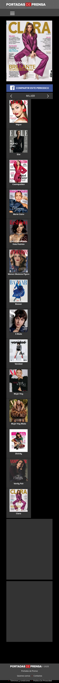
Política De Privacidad (42, 681)
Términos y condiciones (20, 681)
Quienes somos (23, 676)
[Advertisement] (29, 548)
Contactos (37, 676)
